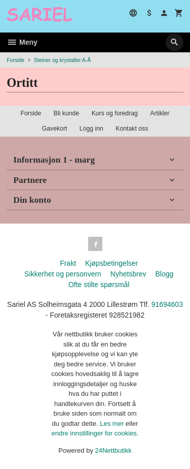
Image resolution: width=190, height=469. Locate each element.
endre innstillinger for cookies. (95, 433)
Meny (22, 42)
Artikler (159, 113)
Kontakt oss (132, 128)
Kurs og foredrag (115, 113)
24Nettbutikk (113, 450)
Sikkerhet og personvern (62, 274)
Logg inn (91, 128)
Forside (15, 60)
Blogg (164, 274)
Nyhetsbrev (128, 274)
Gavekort (54, 128)
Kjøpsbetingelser (111, 263)
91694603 (167, 304)
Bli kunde (66, 113)
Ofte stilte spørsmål (99, 284)
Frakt (68, 263)
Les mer (113, 423)
